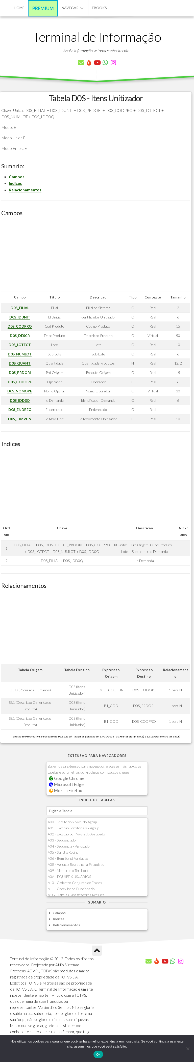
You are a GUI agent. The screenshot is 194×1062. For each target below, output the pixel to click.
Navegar (70, 8)
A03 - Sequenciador (62, 840)
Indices (15, 183)
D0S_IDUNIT (19, 317)
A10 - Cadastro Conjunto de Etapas (75, 882)
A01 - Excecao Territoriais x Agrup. (74, 828)
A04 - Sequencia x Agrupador (69, 846)
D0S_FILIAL (20, 308)
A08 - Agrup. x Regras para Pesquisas (76, 864)
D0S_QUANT (20, 363)
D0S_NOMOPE (19, 391)
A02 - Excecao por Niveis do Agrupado (76, 834)
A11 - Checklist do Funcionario (71, 889)
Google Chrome (66, 778)
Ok (98, 1054)
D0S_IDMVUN (19, 419)
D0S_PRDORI (20, 372)
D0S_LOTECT (20, 345)
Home (19, 8)
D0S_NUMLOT (20, 354)
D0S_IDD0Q (20, 400)
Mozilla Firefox (65, 790)
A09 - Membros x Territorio (68, 870)
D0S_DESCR (20, 335)
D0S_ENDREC (19, 409)
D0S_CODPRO (20, 326)
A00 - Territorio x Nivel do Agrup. (73, 822)
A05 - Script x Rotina (63, 852)
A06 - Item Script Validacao (68, 858)
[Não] (187, 1048)
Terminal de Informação (97, 36)
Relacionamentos (25, 189)
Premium (43, 8)
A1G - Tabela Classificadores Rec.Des (76, 895)
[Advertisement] (95, 255)
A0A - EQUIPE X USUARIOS (69, 876)
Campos (17, 176)
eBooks (99, 8)
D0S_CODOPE (20, 382)
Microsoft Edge (66, 784)
